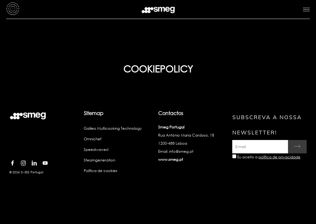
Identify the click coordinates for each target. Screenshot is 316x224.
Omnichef (92, 139)
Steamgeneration (99, 160)
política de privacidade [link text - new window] (279, 157)
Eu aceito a (268, 157)
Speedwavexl (96, 149)
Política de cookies (100, 170)
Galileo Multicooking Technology (113, 128)
